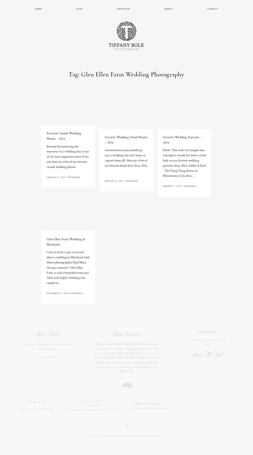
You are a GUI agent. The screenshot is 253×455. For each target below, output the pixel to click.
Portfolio (123, 9)
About (169, 9)
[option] (127, 357)
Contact (212, 9)
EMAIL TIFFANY (48, 364)
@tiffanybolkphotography (150, 415)
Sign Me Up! (207, 362)
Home (38, 9)
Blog (79, 9)
